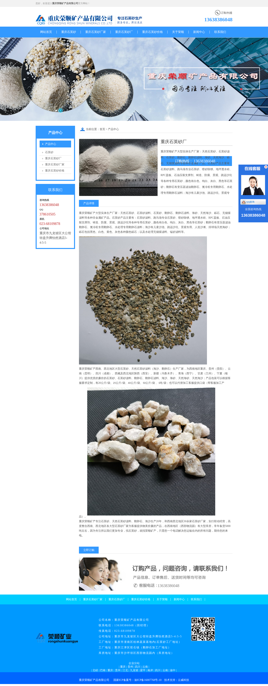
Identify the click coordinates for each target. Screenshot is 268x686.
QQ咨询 (248, 202)
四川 (137, 666)
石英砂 (49, 152)
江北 (125, 670)
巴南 (103, 670)
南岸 (150, 670)
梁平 (143, 670)
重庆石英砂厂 (124, 32)
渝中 (172, 670)
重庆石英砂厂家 (95, 32)
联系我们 (220, 32)
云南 (145, 666)
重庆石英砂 (68, 32)
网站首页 (46, 32)
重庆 (123, 666)
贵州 (130, 666)
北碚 (95, 670)
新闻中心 (199, 32)
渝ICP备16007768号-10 (147, 680)
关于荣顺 (178, 32)
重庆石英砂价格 (152, 32)
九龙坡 (134, 670)
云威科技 (183, 680)
